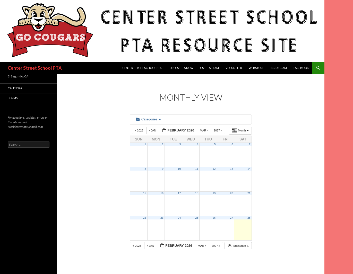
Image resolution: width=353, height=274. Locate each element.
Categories (148, 119)
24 (179, 217)
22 (144, 217)
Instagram (279, 67)
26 (214, 217)
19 (214, 193)
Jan (153, 130)
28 (249, 217)
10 (179, 168)
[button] (238, 245)
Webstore (256, 67)
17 (179, 193)
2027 (218, 130)
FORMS (13, 98)
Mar (204, 130)
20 (231, 193)
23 (161, 217)
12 (214, 168)
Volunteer (234, 67)
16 (161, 193)
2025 (139, 130)
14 (249, 168)
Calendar (15, 88)
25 (196, 217)
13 (231, 168)
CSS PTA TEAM (209, 67)
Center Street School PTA (35, 68)
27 (231, 217)
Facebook (301, 67)
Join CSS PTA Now (180, 67)
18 (196, 193)
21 (249, 193)
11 (196, 168)
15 (144, 193)
